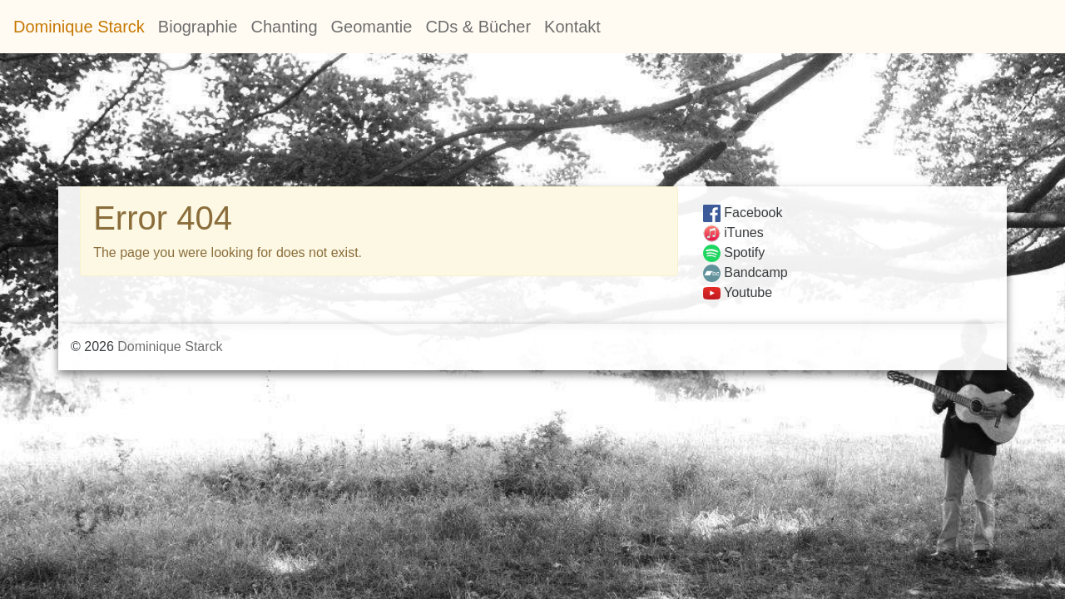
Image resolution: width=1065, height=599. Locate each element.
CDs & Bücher (478, 26)
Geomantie (372, 26)
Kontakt (572, 26)
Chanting (283, 26)
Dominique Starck (79, 26)
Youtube (737, 292)
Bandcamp (745, 272)
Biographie (198, 26)
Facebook (743, 212)
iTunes (733, 232)
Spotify (734, 252)
